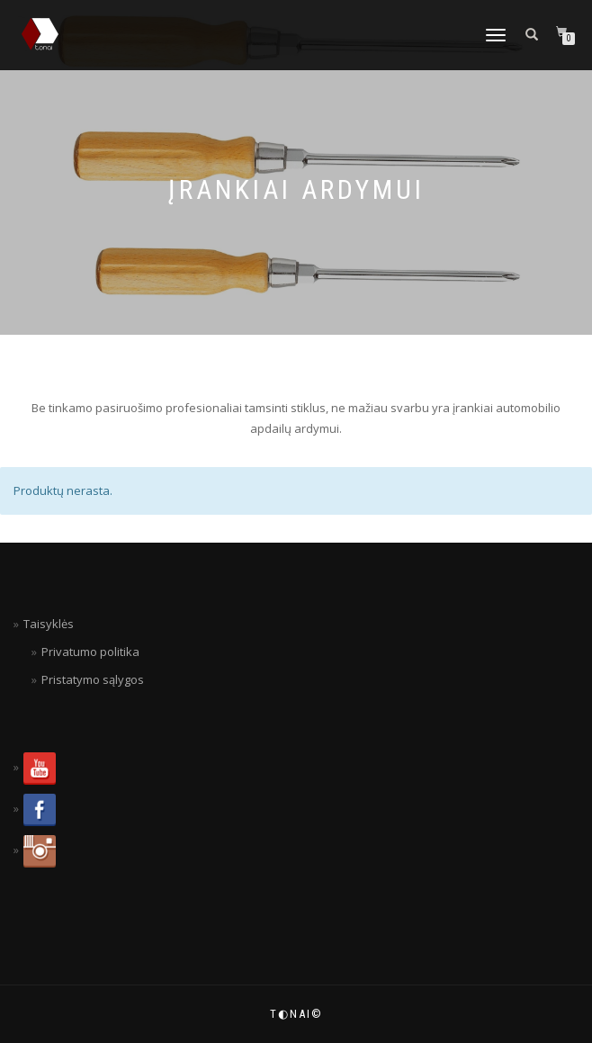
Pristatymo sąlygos (92, 679)
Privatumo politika (90, 651)
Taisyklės (48, 624)
